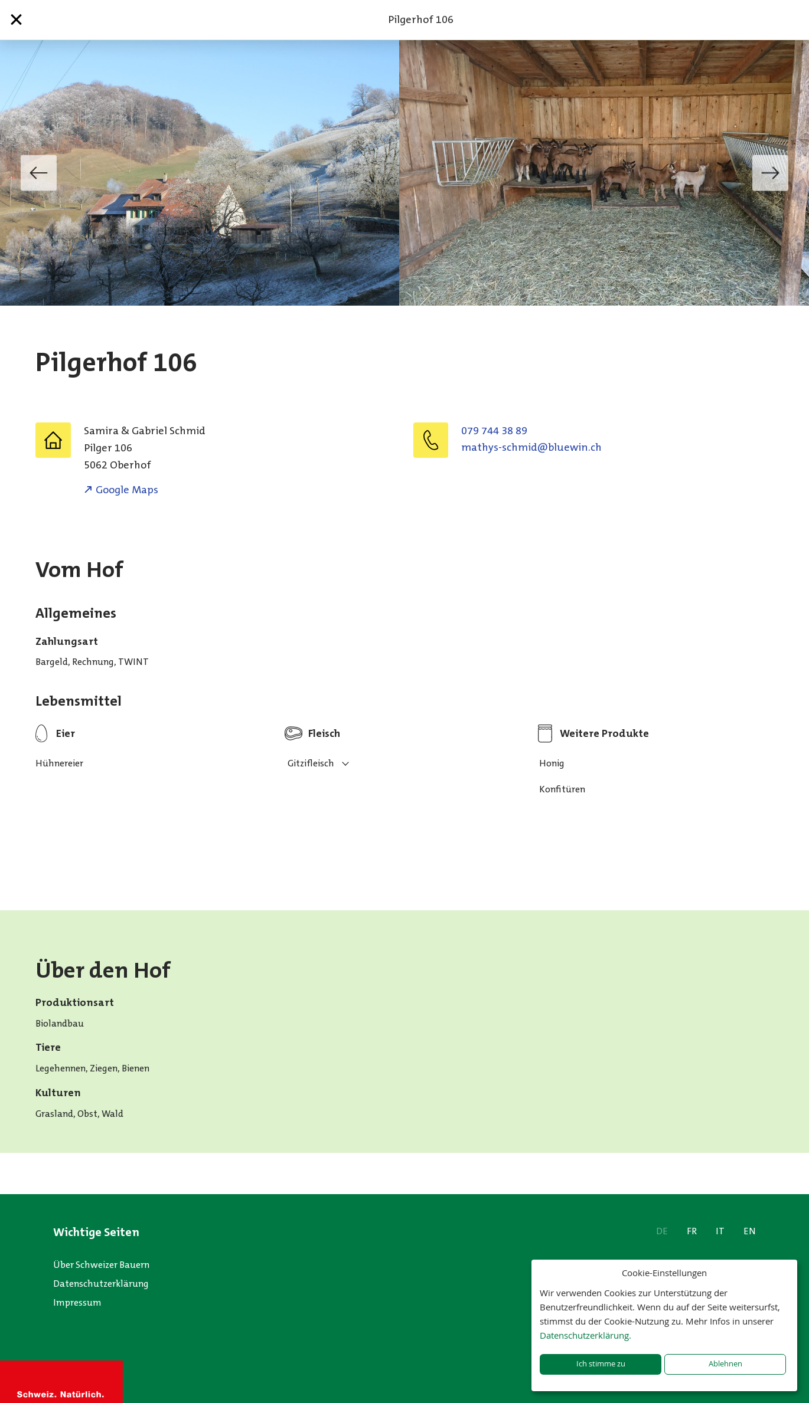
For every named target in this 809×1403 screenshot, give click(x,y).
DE (662, 1231)
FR (692, 1231)
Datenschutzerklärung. (585, 1335)
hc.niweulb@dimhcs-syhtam (531, 447)
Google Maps (127, 490)
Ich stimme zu (600, 1364)
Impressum (77, 1302)
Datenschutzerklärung (101, 1283)
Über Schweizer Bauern (101, 1264)
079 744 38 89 (494, 431)
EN (749, 1231)
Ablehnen (725, 1364)
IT (720, 1231)
